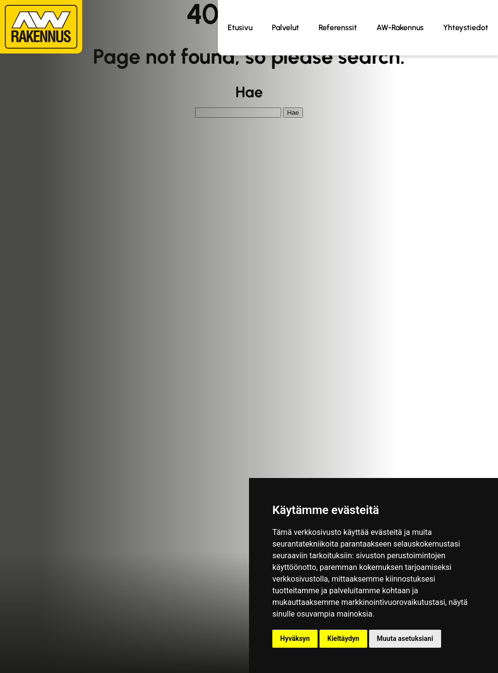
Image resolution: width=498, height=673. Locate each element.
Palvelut (285, 27)
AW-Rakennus (400, 27)
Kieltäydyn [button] (343, 638)
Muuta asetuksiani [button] (405, 638)
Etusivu (240, 27)
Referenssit (338, 27)
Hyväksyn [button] (295, 638)
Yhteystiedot (465, 27)
